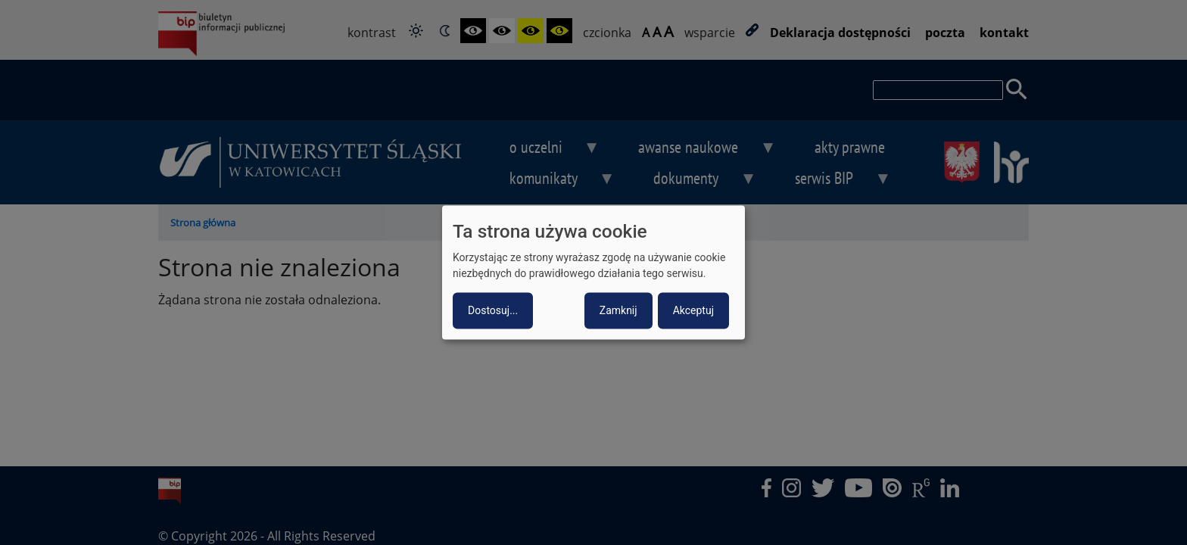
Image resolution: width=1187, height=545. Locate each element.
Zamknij (618, 311)
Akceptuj (693, 311)
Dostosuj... (493, 311)
